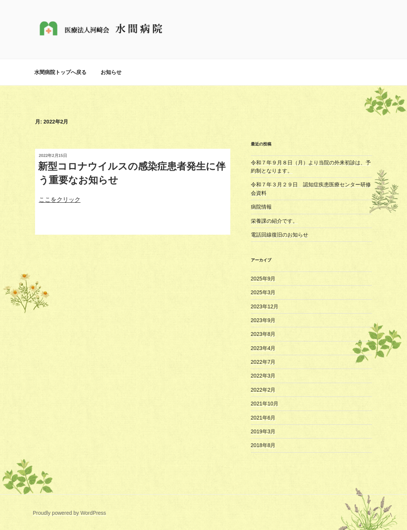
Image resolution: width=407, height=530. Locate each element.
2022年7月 (263, 362)
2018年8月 (263, 445)
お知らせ (111, 72)
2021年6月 (263, 418)
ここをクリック (60, 199)
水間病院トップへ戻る (60, 72)
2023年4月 (263, 348)
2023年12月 (265, 306)
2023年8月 (263, 334)
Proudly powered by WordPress (69, 513)
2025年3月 (263, 292)
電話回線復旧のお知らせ (279, 235)
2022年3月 (263, 376)
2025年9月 (263, 279)
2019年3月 (263, 431)
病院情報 (261, 207)
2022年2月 (263, 390)
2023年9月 (263, 320)
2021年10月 (265, 404)
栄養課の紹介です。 (274, 221)
